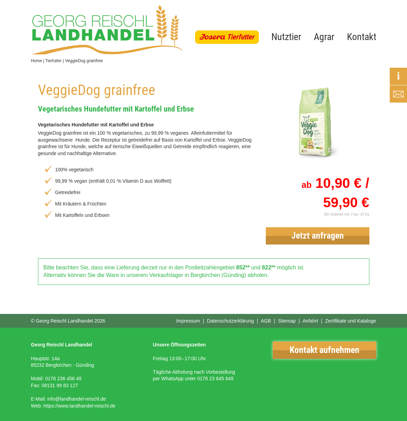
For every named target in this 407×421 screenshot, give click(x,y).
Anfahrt (310, 321)
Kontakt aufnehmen (324, 350)
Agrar (324, 36)
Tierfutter (240, 37)
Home (36, 60)
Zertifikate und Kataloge (350, 321)
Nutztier (286, 36)
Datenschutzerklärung (230, 321)
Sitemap (286, 321)
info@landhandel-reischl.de (76, 399)
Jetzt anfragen (317, 235)
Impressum (188, 321)
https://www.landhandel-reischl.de (79, 406)
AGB (266, 321)
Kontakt (361, 36)
